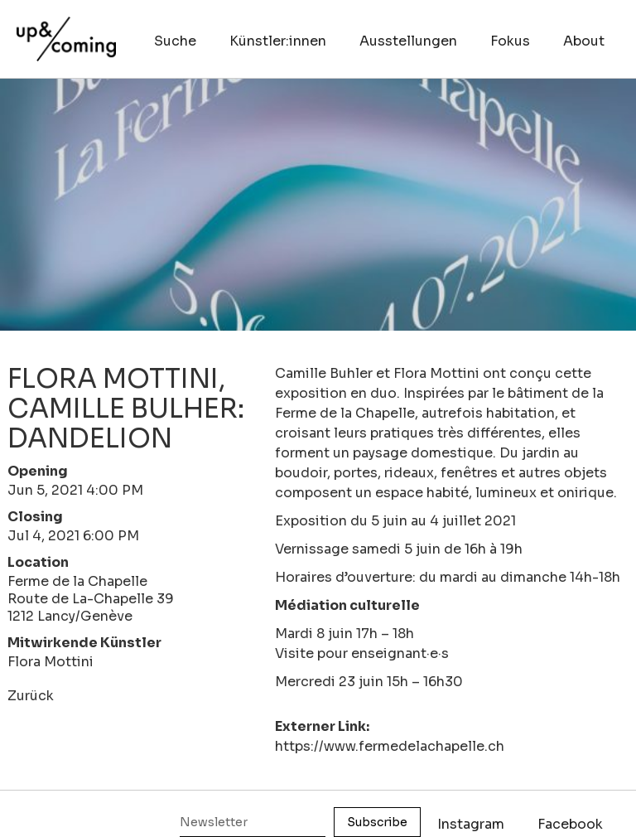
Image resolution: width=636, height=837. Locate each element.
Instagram (470, 824)
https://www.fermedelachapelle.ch (389, 746)
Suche (175, 41)
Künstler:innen (277, 41)
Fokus (510, 41)
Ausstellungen (408, 41)
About (584, 41)
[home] (66, 30)
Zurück (30, 695)
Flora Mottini (50, 661)
